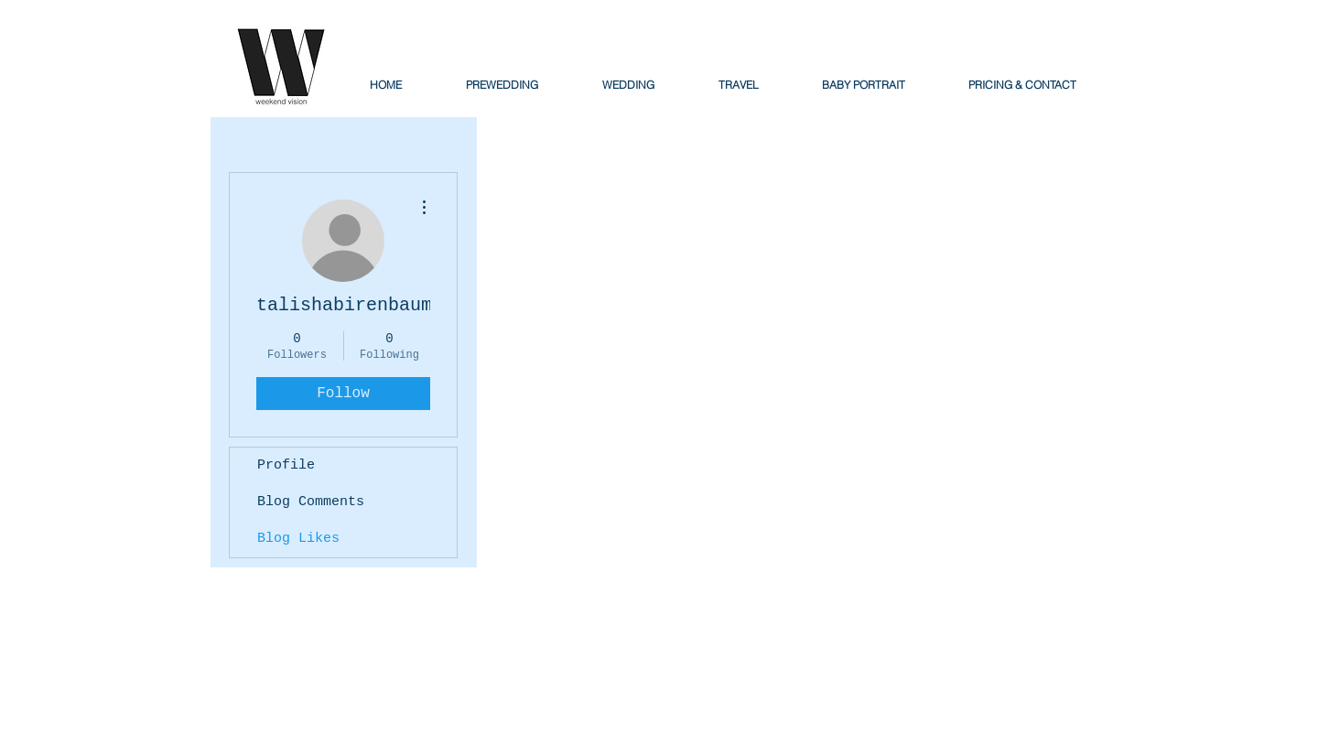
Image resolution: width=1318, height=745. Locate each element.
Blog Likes (298, 538)
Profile (286, 465)
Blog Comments (310, 502)
